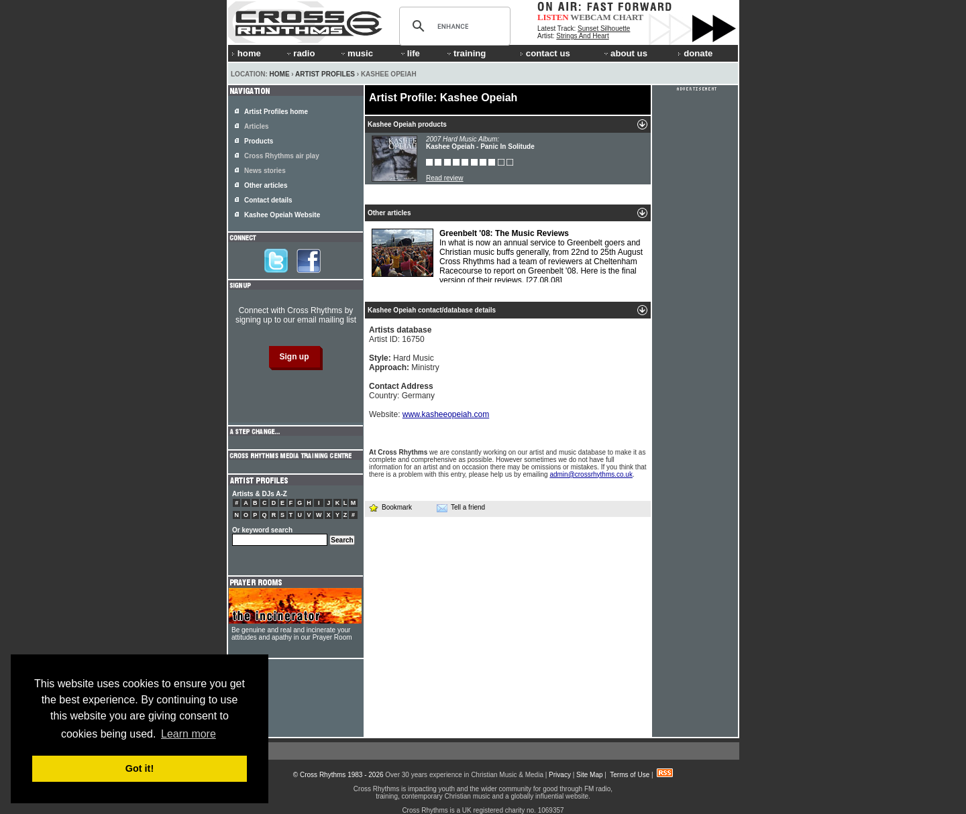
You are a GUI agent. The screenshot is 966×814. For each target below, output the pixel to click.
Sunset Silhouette (604, 28)
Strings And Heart (582, 36)
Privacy (560, 774)
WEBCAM (590, 17)
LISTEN (553, 17)
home (246, 53)
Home (280, 74)
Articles (256, 126)
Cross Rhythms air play (281, 156)
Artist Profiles (325, 74)
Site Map (589, 774)
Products (258, 141)
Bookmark (390, 507)
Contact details (268, 200)
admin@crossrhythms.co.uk (591, 474)
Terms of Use (629, 774)
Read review (445, 178)
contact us (545, 53)
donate (695, 53)
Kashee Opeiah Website (282, 215)
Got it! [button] (139, 768)
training (465, 53)
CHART (628, 17)
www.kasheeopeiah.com (445, 414)
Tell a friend (461, 507)
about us (624, 53)
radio (300, 53)
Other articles (265, 185)
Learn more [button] (188, 734)
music (356, 53)
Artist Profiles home (276, 111)
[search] (452, 26)
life (409, 53)
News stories (265, 170)
